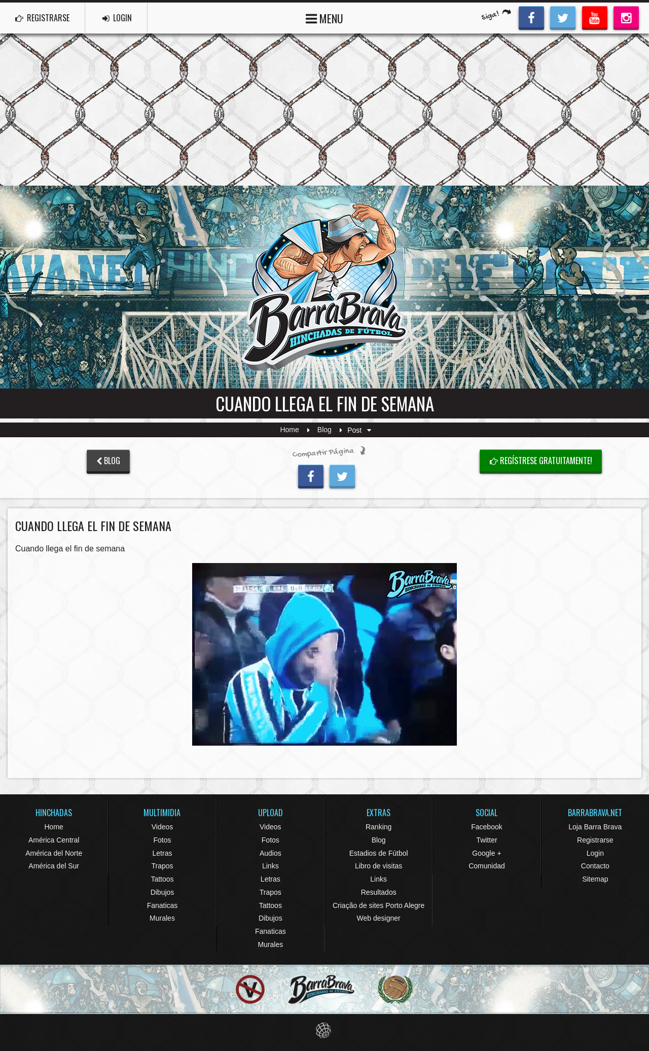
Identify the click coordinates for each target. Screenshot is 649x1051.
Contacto (595, 866)
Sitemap (595, 879)
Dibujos (162, 892)
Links (270, 866)
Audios (270, 853)
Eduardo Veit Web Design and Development (325, 1030)
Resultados (378, 892)
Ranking (378, 827)
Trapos (162, 866)
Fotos (162, 840)
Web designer (379, 918)
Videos (162, 827)
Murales (162, 918)
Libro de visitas (378, 866)
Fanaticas (162, 905)
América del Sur (53, 866)
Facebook (486, 827)
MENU (324, 17)
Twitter (486, 840)
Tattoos (162, 879)
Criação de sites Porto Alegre (378, 905)
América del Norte (53, 853)
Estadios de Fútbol (378, 853)
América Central (53, 840)
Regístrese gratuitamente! (541, 460)
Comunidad (486, 866)
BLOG (108, 460)
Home (289, 430)
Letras (162, 853)
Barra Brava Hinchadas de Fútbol (324, 287)
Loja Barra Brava (595, 827)
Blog (324, 430)
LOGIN (117, 18)
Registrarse (595, 840)
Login (595, 853)
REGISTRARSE (42, 18)
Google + (486, 853)
